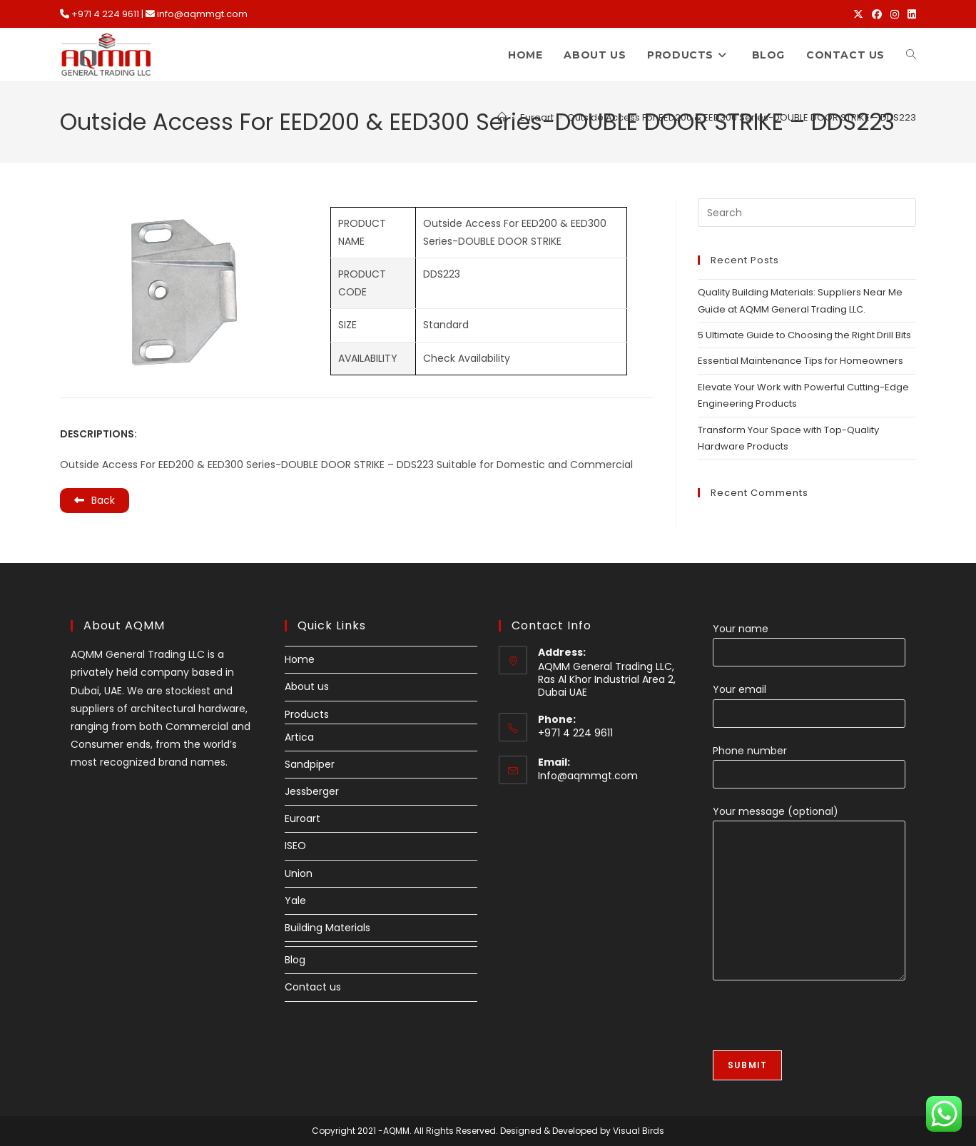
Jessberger (312, 791)
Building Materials (327, 928)
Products (307, 714)
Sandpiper (310, 764)
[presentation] (821, 1022)
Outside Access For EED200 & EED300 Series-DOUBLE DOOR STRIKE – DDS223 (741, 117)
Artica (299, 737)
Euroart (302, 818)
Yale (295, 900)
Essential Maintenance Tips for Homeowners (800, 360)
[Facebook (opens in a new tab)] (877, 14)
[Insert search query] (807, 212)
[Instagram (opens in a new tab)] (894, 14)
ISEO (295, 845)
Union (298, 873)
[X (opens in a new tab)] (858, 14)
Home (300, 659)
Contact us (313, 987)
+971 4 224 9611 (105, 14)
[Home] (502, 117)
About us (307, 686)
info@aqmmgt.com (202, 14)
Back (94, 500)
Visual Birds (638, 1131)
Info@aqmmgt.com (588, 776)
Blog (295, 960)
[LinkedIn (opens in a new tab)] (909, 14)
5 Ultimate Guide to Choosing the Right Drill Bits (804, 335)
